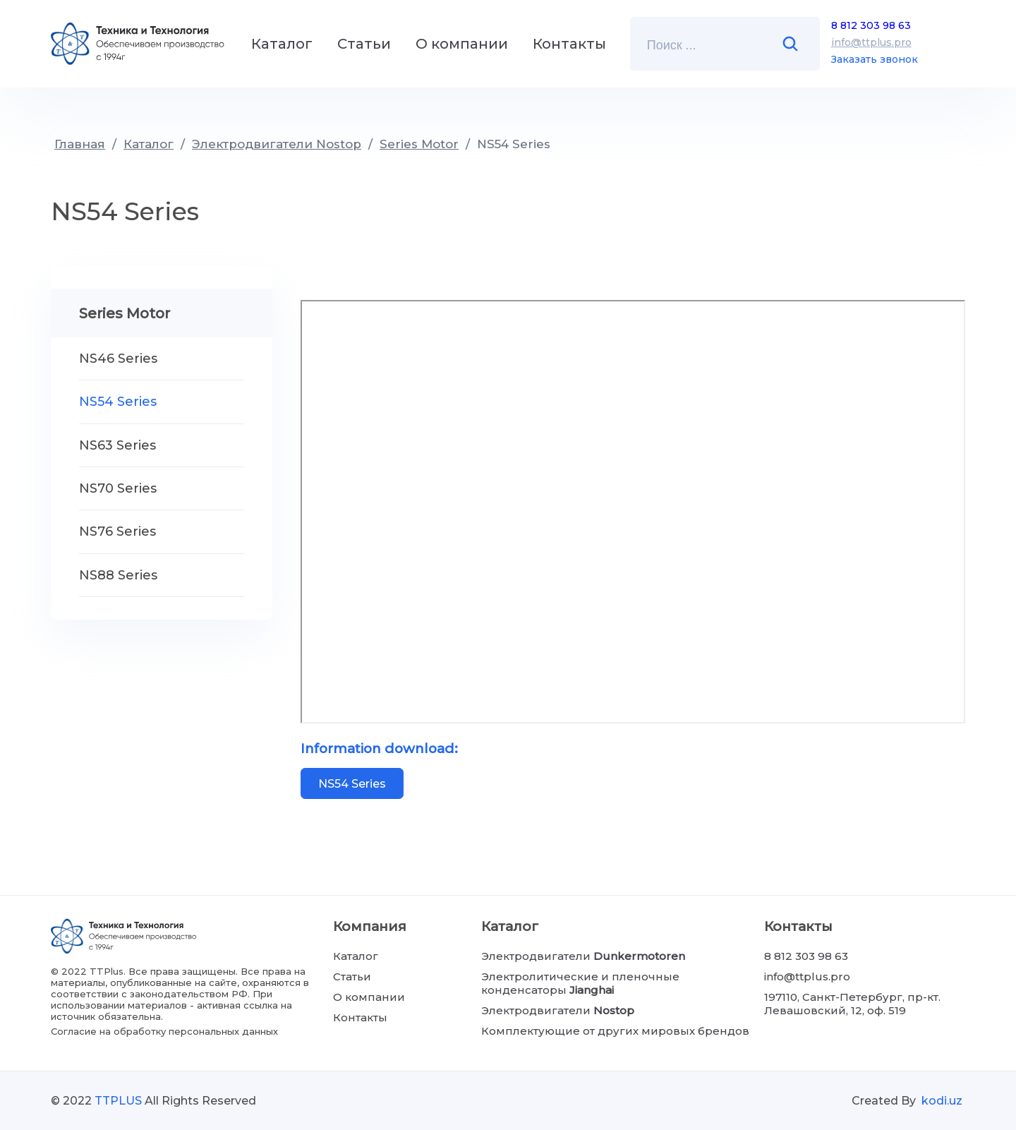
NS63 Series (117, 445)
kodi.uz (941, 1100)
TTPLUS (118, 1100)
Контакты (569, 43)
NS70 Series (118, 488)
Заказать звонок (874, 59)
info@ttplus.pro (871, 42)
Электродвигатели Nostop (276, 144)
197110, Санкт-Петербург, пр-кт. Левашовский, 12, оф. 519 (852, 1003)
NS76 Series (117, 531)
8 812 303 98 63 (871, 25)
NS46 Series (118, 358)
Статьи (364, 43)
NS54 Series (513, 144)
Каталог (282, 43)
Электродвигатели (583, 956)
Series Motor (419, 144)
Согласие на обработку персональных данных (164, 1031)
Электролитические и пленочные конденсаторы (580, 983)
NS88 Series (118, 575)
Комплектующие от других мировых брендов (615, 1031)
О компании (462, 43)
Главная (79, 144)
